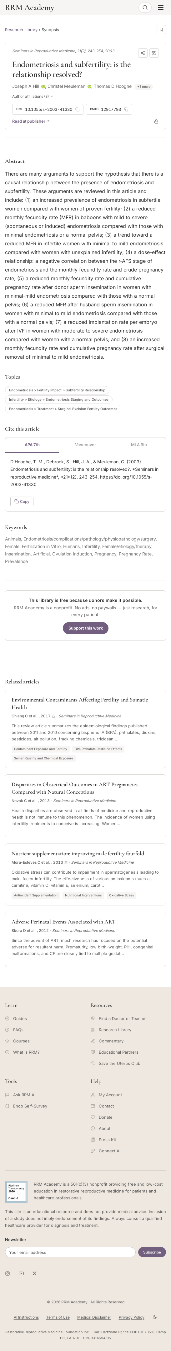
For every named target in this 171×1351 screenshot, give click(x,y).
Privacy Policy (131, 1317)
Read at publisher (31, 121)
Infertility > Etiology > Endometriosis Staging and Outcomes (58, 399)
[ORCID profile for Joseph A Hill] (43, 86)
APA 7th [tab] (32, 444)
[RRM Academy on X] (35, 1273)
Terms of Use (58, 1317)
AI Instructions (26, 1317)
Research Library (21, 29)
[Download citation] (154, 53)
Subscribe (152, 1252)
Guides (16, 1018)
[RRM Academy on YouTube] (21, 1273)
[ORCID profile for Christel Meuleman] (89, 86)
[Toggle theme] (155, 1317)
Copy (21, 501)
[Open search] (145, 7)
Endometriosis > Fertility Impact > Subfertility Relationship (57, 390)
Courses (17, 1040)
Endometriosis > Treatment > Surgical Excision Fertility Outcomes (63, 409)
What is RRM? (22, 1052)
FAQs (14, 1029)
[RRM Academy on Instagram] (8, 1273)
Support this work (85, 628)
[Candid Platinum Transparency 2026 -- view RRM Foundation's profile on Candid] (16, 1192)
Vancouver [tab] (85, 444)
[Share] (143, 53)
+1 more (143, 86)
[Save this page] (161, 29)
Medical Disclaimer (94, 1317)
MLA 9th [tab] (139, 444)
